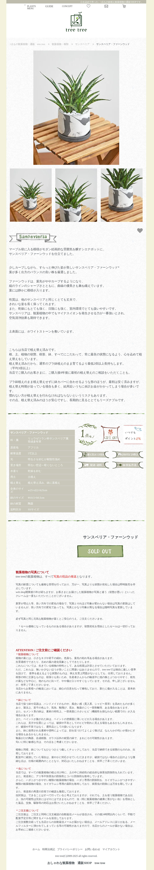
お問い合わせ (92, 849)
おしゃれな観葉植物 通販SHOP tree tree (76, 863)
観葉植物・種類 (60, 44)
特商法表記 (48, 849)
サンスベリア (82, 44)
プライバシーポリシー (70, 849)
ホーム (36, 849)
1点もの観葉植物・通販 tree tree (27, 44)
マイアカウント (111, 849)
